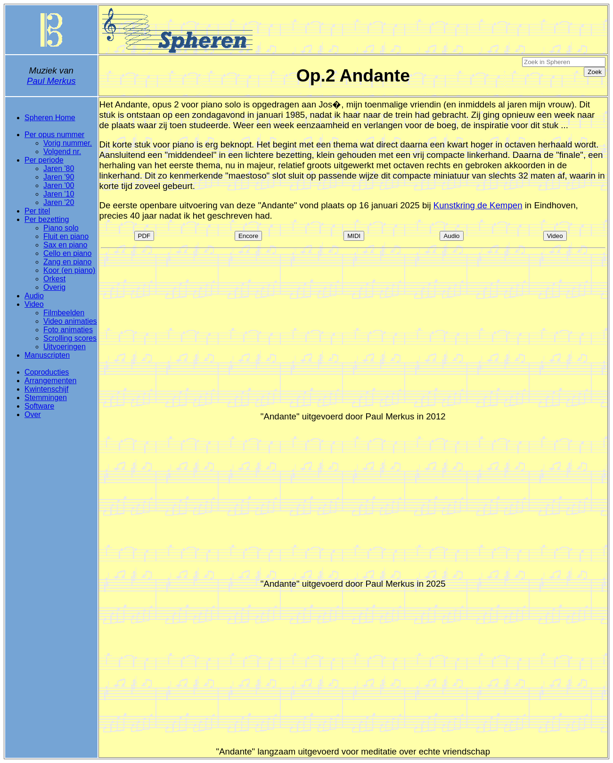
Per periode (44, 160)
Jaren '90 (58, 177)
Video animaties (70, 321)
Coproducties (47, 372)
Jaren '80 (58, 168)
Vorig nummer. (67, 143)
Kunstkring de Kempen (478, 205)
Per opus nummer (54, 135)
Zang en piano (67, 262)
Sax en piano (65, 245)
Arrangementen (50, 381)
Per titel (37, 211)
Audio (34, 296)
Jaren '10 (58, 194)
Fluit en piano (66, 236)
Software (39, 406)
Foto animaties (68, 330)
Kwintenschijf (46, 389)
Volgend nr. (62, 152)
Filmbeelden (63, 313)
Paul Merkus (51, 81)
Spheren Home (50, 118)
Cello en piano (67, 253)
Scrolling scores (70, 338)
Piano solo (61, 228)
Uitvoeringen (64, 347)
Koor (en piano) (69, 270)
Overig (54, 287)
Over (33, 414)
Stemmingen (46, 398)
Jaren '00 (58, 185)
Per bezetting (47, 219)
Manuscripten (47, 355)
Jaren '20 (58, 202)
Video (34, 304)
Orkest (54, 279)
